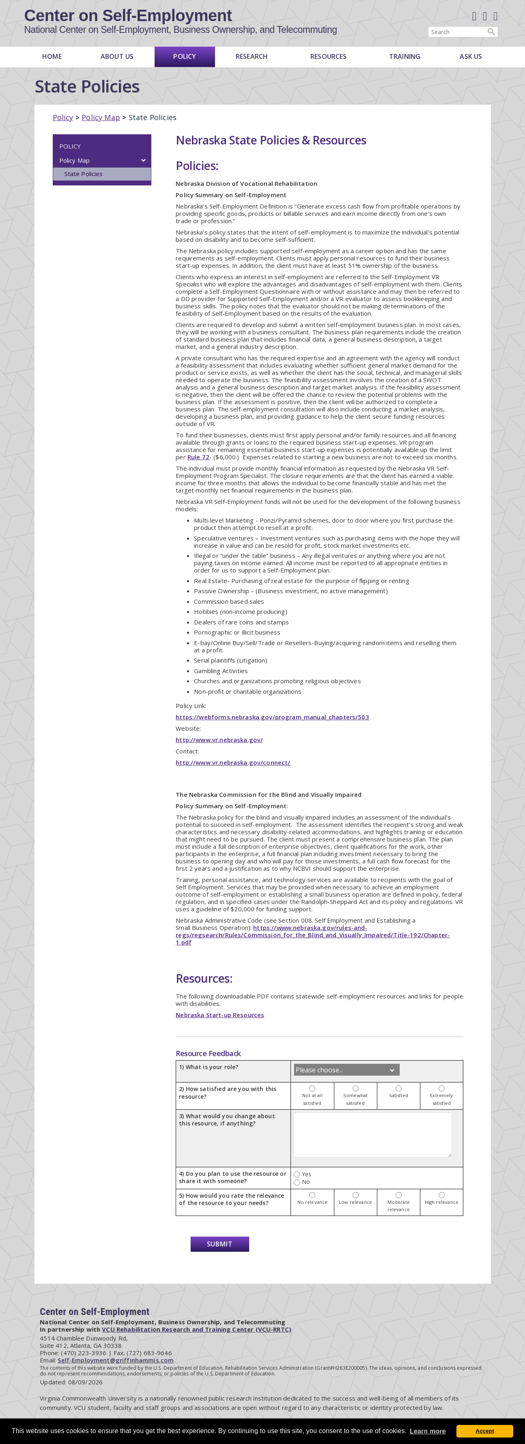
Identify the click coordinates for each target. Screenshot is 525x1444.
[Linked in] (485, 16)
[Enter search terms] (463, 32)
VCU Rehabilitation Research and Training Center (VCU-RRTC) (196, 1329)
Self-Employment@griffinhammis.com (116, 1360)
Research (252, 56)
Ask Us (471, 56)
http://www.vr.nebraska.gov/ (219, 740)
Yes (302, 1174)
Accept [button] (485, 1431)
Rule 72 (198, 457)
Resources (328, 56)
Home (52, 56)
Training (404, 56)
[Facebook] (474, 16)
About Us (117, 56)
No (302, 1182)
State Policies (84, 174)
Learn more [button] (428, 1431)
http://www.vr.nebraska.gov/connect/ (233, 762)
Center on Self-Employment (128, 15)
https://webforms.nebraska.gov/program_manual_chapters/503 (272, 717)
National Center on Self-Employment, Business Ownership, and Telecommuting (180, 30)
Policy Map (101, 117)
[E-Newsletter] (495, 16)
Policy (184, 56)
